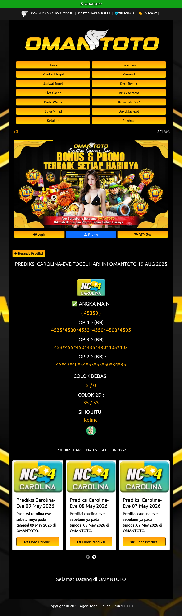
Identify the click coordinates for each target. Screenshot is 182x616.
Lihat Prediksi (38, 541)
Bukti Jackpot (129, 111)
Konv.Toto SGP (129, 102)
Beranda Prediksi (28, 253)
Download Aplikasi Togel (47, 13)
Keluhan (53, 120)
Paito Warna (53, 102)
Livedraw (129, 65)
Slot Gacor (53, 92)
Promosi (129, 74)
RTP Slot (142, 234)
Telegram (124, 13)
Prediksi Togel (53, 74)
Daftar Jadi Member (94, 13)
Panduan (129, 120)
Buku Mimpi (53, 111)
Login (39, 234)
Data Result (129, 83)
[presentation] (88, 557)
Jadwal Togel (53, 83)
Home (53, 65)
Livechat (148, 13)
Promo (91, 234)
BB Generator (129, 92)
